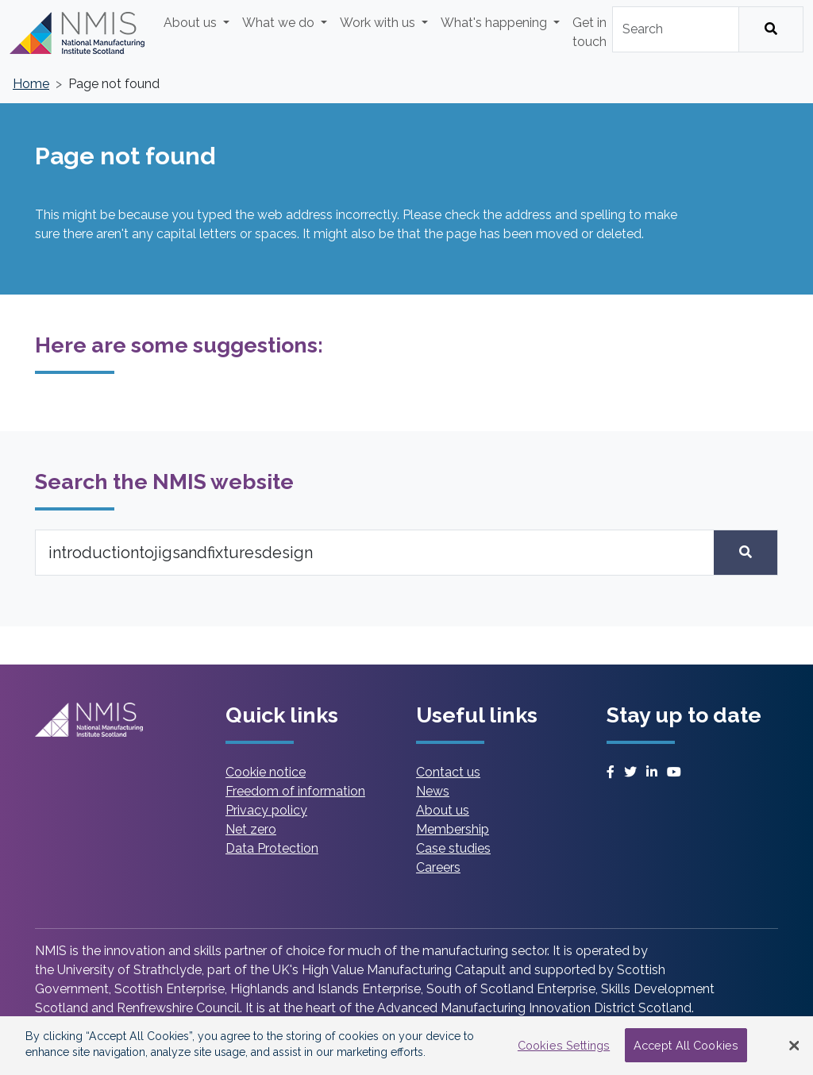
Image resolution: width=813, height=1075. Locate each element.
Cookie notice (265, 772)
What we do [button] (280, 22)
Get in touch (589, 32)
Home (31, 83)
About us (442, 810)
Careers (438, 867)
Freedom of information (295, 791)
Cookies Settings (564, 1045)
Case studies (453, 848)
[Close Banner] (794, 1045)
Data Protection (271, 848)
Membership (452, 829)
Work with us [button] (379, 22)
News (432, 791)
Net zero (250, 829)
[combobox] (675, 29)
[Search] (770, 29)
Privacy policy (266, 810)
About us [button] (192, 22)
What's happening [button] (495, 22)
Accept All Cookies (686, 1045)
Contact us (448, 772)
